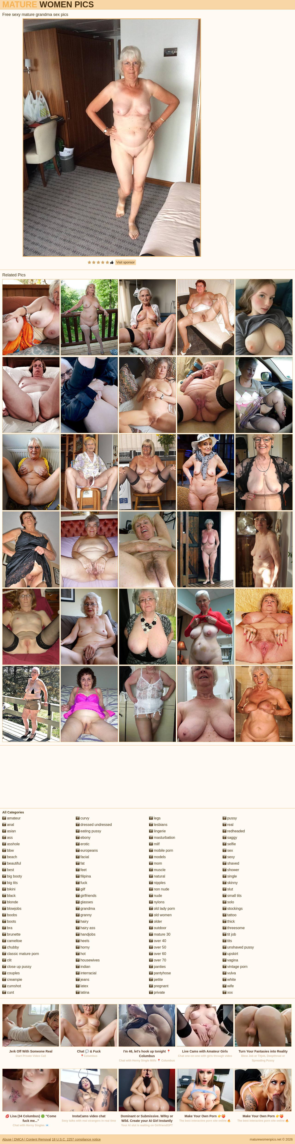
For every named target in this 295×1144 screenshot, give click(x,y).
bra (7, 928)
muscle (157, 870)
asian (9, 831)
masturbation (162, 838)
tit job (229, 934)
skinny (230, 883)
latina (82, 992)
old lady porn (162, 908)
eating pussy (88, 831)
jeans (82, 979)
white (229, 979)
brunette (11, 934)
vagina (230, 960)
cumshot (11, 986)
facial (82, 857)
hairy (82, 921)
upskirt (230, 954)
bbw (8, 850)
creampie (12, 979)
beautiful (11, 863)
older (155, 921)
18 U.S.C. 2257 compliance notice (76, 1139)
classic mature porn (20, 954)
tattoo (229, 915)
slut (228, 889)
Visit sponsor (125, 262)
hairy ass (85, 928)
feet (81, 870)
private (157, 992)
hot (81, 954)
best (8, 870)
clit (7, 960)
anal (8, 825)
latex (82, 986)
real (228, 825)
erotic (83, 844)
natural (157, 876)
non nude (159, 889)
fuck (81, 883)
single (230, 876)
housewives (88, 960)
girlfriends (86, 896)
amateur (11, 818)
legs (155, 818)
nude (155, 896)
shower (231, 870)
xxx (228, 992)
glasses (84, 902)
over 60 (157, 954)
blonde (10, 902)
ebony (83, 838)
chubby (10, 947)
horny (83, 947)
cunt (8, 992)
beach (9, 857)
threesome (234, 928)
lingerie (157, 831)
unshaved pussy (238, 947)
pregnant (158, 986)
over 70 (157, 960)
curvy (82, 818)
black (9, 896)
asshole (11, 844)
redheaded (234, 831)
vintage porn (235, 967)
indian (83, 967)
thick (229, 921)
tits (227, 941)
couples (11, 973)
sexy (229, 857)
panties (157, 967)
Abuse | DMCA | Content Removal (26, 1139)
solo (228, 902)
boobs (9, 915)
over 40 (157, 941)
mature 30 (159, 934)
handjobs (85, 934)
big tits (10, 883)
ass (7, 838)
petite (156, 979)
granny (84, 915)
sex (228, 850)
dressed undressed (94, 825)
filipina (83, 876)
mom (155, 863)
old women (160, 915)
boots (9, 921)
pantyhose (160, 973)
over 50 (157, 947)
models (157, 857)
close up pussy (16, 967)
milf (154, 844)
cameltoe (12, 941)
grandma (85, 908)
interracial (86, 973)
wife (228, 986)
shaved (231, 863)
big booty (12, 876)
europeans (87, 850)
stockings (233, 908)
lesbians (158, 825)
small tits (232, 896)
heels (82, 941)
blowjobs (11, 908)
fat (80, 863)
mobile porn (161, 850)
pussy (230, 818)
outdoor (157, 928)
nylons (157, 902)
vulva (229, 973)
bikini (8, 889)
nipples (157, 883)
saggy (230, 838)
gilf (80, 889)
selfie (229, 844)
